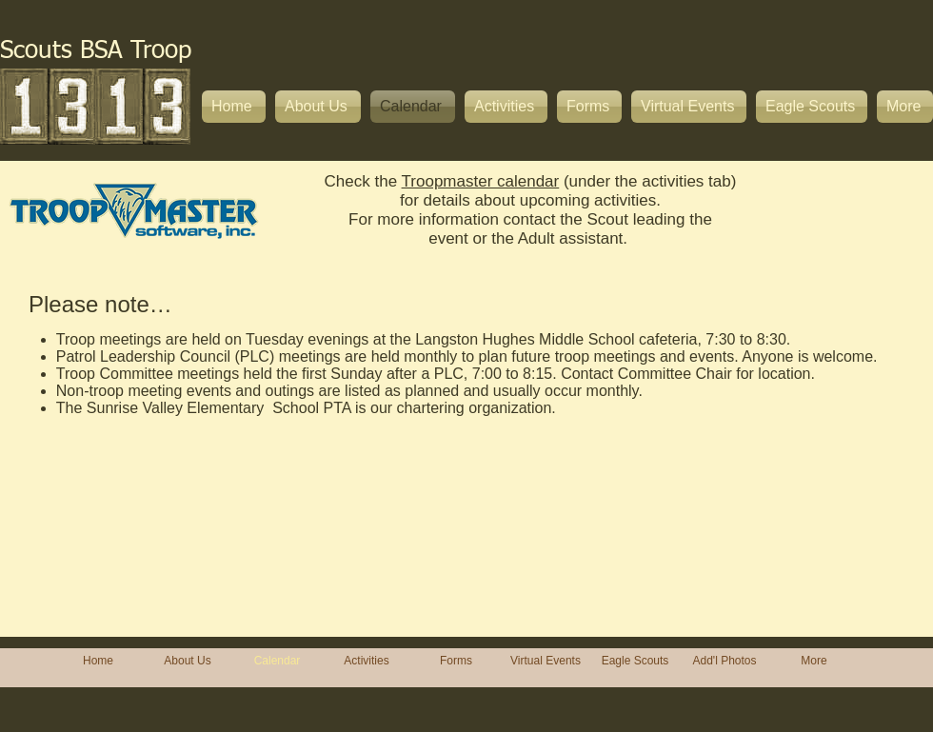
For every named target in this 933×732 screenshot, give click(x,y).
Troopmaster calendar (481, 181)
